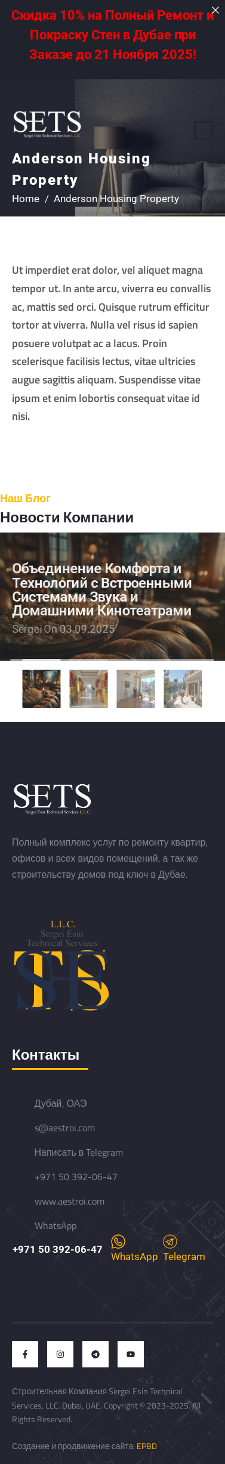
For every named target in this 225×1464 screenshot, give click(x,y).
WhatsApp (134, 1248)
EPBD (147, 1446)
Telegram (184, 1248)
